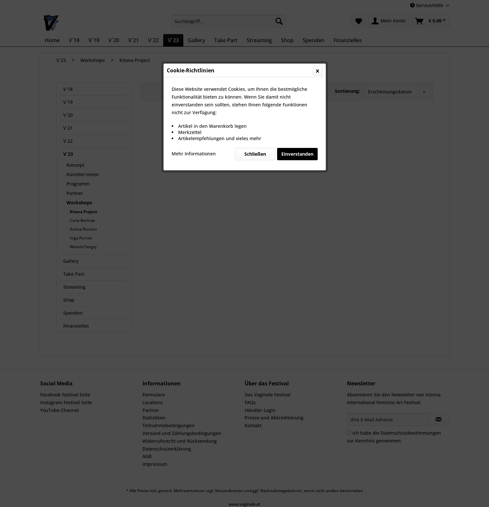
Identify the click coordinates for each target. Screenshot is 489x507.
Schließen (255, 154)
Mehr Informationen (194, 154)
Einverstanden (297, 154)
